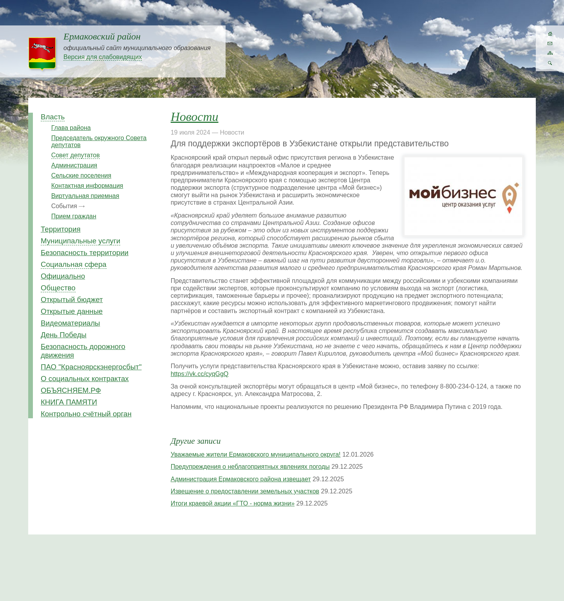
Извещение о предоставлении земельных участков (245, 491)
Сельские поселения (81, 175)
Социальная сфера (74, 264)
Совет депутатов (75, 155)
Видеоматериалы (70, 323)
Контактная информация (87, 185)
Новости (195, 117)
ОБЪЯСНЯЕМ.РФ (71, 390)
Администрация (74, 165)
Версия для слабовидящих (102, 57)
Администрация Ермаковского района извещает (241, 479)
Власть (53, 117)
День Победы (64, 335)
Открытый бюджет (72, 299)
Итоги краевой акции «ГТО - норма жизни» (233, 503)
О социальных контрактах (85, 378)
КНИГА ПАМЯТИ (69, 402)
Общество (58, 288)
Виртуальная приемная (85, 196)
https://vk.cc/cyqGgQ (200, 374)
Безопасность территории (84, 252)
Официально (63, 276)
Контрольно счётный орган (86, 414)
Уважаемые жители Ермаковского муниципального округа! (256, 454)
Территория (61, 229)
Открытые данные (72, 311)
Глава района (71, 127)
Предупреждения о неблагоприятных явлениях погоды (250, 466)
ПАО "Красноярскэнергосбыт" (91, 367)
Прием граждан (73, 216)
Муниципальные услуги (80, 241)
